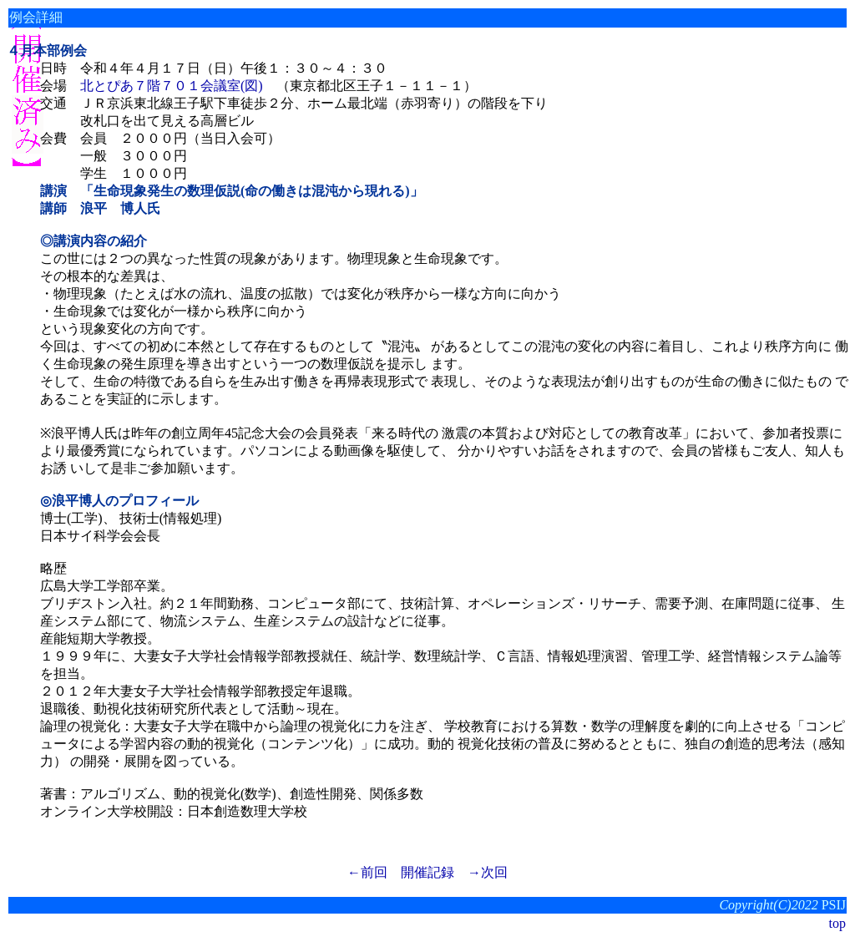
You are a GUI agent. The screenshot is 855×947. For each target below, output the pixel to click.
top (837, 923)
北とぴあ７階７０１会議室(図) (171, 85)
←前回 (367, 872)
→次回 (488, 872)
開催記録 (427, 872)
